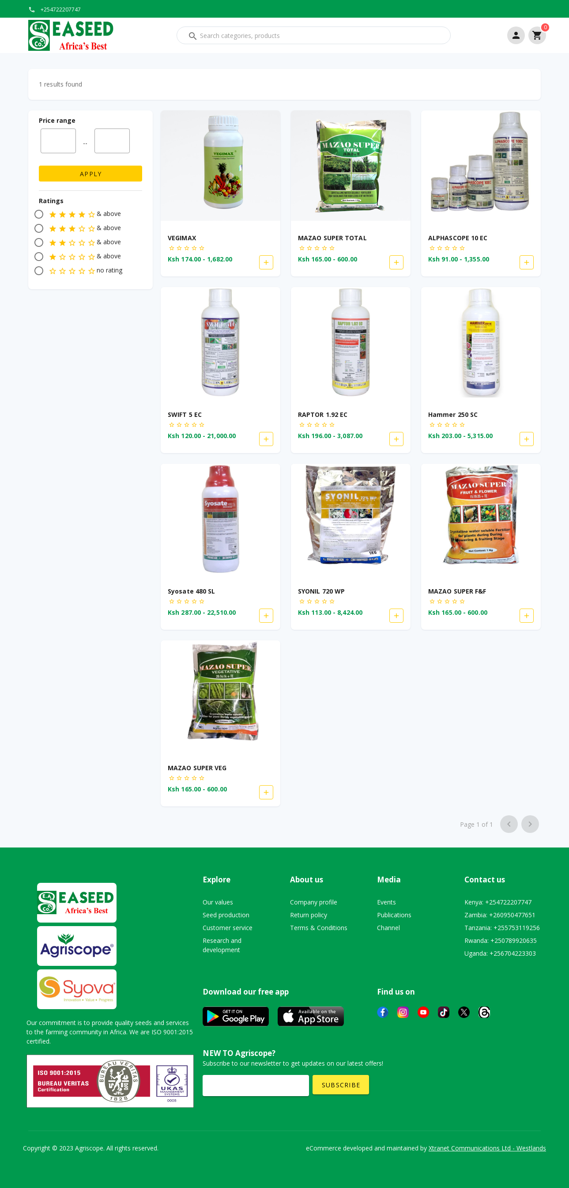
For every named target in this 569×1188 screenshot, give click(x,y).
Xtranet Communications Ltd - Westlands (487, 1148)
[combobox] (314, 35)
